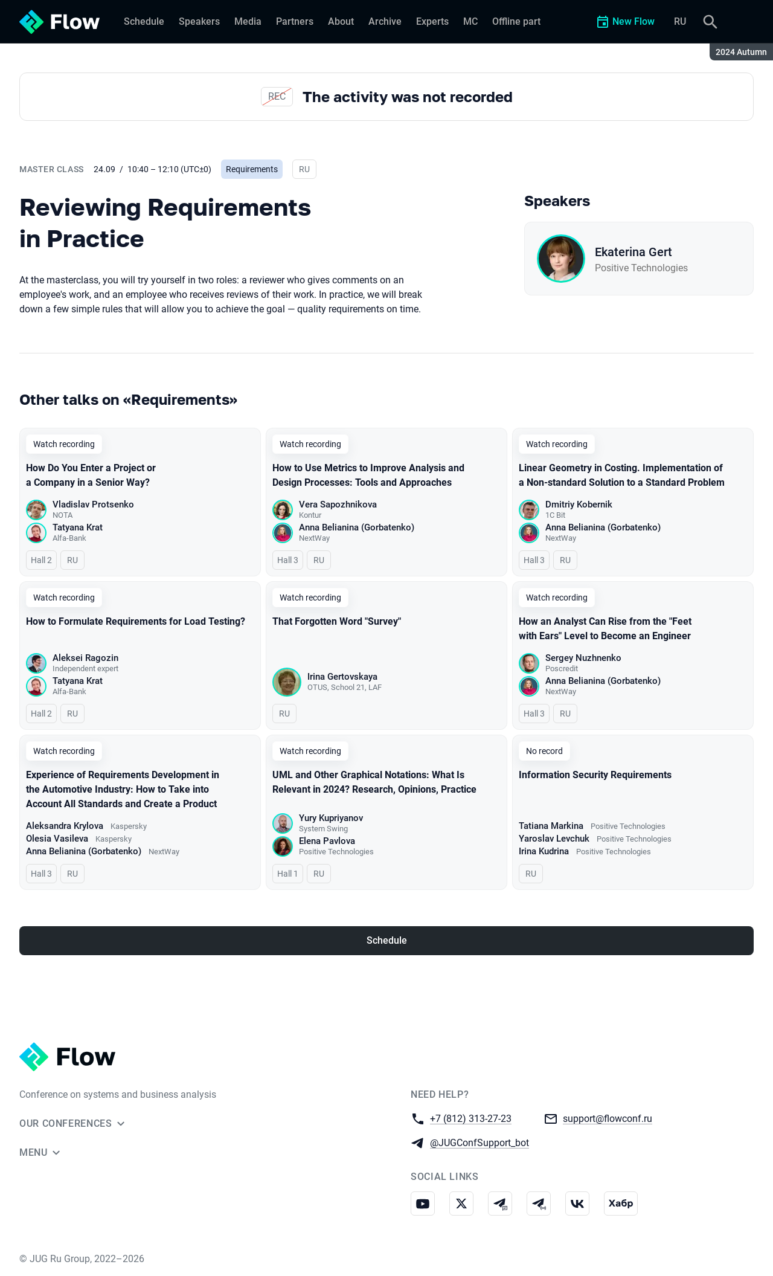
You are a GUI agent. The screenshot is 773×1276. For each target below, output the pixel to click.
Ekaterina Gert (633, 252)
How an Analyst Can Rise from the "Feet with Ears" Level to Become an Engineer (605, 629)
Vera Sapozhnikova (338, 504)
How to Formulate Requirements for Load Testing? (135, 621)
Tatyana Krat (78, 527)
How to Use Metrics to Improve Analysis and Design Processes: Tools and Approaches (368, 475)
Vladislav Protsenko (93, 504)
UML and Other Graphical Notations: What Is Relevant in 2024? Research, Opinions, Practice (374, 782)
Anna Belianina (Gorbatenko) (356, 527)
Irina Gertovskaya (342, 677)
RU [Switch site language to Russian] (680, 21)
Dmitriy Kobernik (578, 504)
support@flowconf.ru (607, 1118)
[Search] (710, 22)
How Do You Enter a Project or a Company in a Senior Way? (91, 475)
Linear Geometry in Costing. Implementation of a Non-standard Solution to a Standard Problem (622, 475)
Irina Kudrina (544, 851)
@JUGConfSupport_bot (479, 1142)
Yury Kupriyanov (331, 818)
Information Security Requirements (595, 775)
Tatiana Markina (551, 826)
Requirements (252, 169)
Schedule (387, 940)
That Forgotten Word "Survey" (336, 621)
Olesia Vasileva (57, 838)
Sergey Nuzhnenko (583, 658)
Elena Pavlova (327, 841)
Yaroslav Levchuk (554, 838)
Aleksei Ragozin (85, 658)
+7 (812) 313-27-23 (471, 1118)
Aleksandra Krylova (64, 826)
